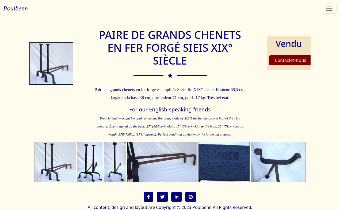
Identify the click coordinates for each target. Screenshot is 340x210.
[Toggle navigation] (329, 8)
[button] (148, 197)
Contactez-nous (290, 60)
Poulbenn (15, 8)
